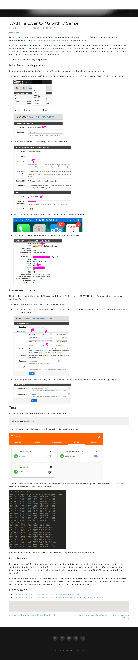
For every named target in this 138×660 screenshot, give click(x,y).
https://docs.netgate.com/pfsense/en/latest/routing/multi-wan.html (46, 594)
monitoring (36, 40)
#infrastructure (15, 32)
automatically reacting (58, 40)
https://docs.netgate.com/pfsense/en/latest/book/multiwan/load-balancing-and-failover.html (58, 597)
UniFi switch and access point (57, 51)
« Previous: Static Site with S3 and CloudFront (32, 615)
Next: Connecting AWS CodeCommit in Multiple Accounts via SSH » (100, 616)
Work (112, 5)
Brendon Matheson (19, 4)
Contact (123, 5)
